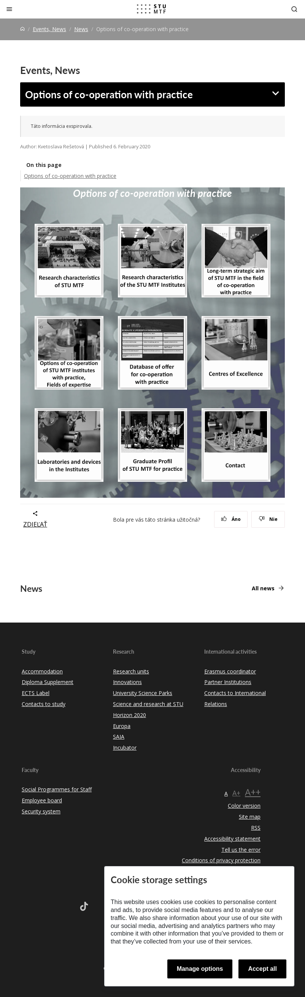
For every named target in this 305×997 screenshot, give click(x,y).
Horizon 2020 (129, 715)
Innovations (127, 682)
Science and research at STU (148, 704)
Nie (268, 519)
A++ (253, 792)
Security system (41, 811)
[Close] (9, 9)
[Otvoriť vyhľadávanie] (294, 9)
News (81, 29)
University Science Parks (142, 693)
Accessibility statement (232, 838)
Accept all (262, 969)
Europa (121, 726)
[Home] (22, 29)
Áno (231, 519)
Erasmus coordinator (230, 671)
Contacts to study (43, 704)
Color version (244, 805)
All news (263, 588)
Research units (131, 671)
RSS (256, 827)
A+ (236, 792)
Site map (250, 816)
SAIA (118, 736)
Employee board (42, 800)
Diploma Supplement (47, 682)
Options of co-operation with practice (109, 94)
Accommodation (42, 671)
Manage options (200, 969)
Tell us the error (241, 849)
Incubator (125, 747)
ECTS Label (35, 693)
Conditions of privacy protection (221, 860)
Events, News (49, 29)
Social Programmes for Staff (57, 789)
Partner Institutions (227, 682)
